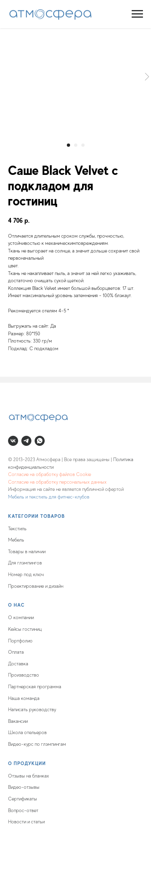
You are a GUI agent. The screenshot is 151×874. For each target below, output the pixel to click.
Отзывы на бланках (28, 776)
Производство (23, 675)
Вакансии (18, 721)
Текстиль (17, 528)
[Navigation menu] (137, 14)
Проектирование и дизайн (35, 586)
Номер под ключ (26, 574)
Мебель (16, 540)
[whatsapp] (40, 441)
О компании (21, 617)
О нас (16, 605)
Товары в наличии (27, 551)
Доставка (18, 664)
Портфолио (20, 641)
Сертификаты (22, 799)
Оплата (16, 652)
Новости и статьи (26, 822)
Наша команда (23, 698)
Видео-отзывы (23, 787)
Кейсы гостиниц (25, 629)
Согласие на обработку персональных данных (57, 482)
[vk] (13, 441)
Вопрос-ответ (23, 810)
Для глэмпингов (25, 563)
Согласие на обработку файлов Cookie (49, 474)
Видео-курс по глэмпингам (37, 744)
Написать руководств (31, 709)
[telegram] (26, 441)
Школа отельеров (27, 732)
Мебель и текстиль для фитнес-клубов (48, 497)
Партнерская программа (34, 686)
